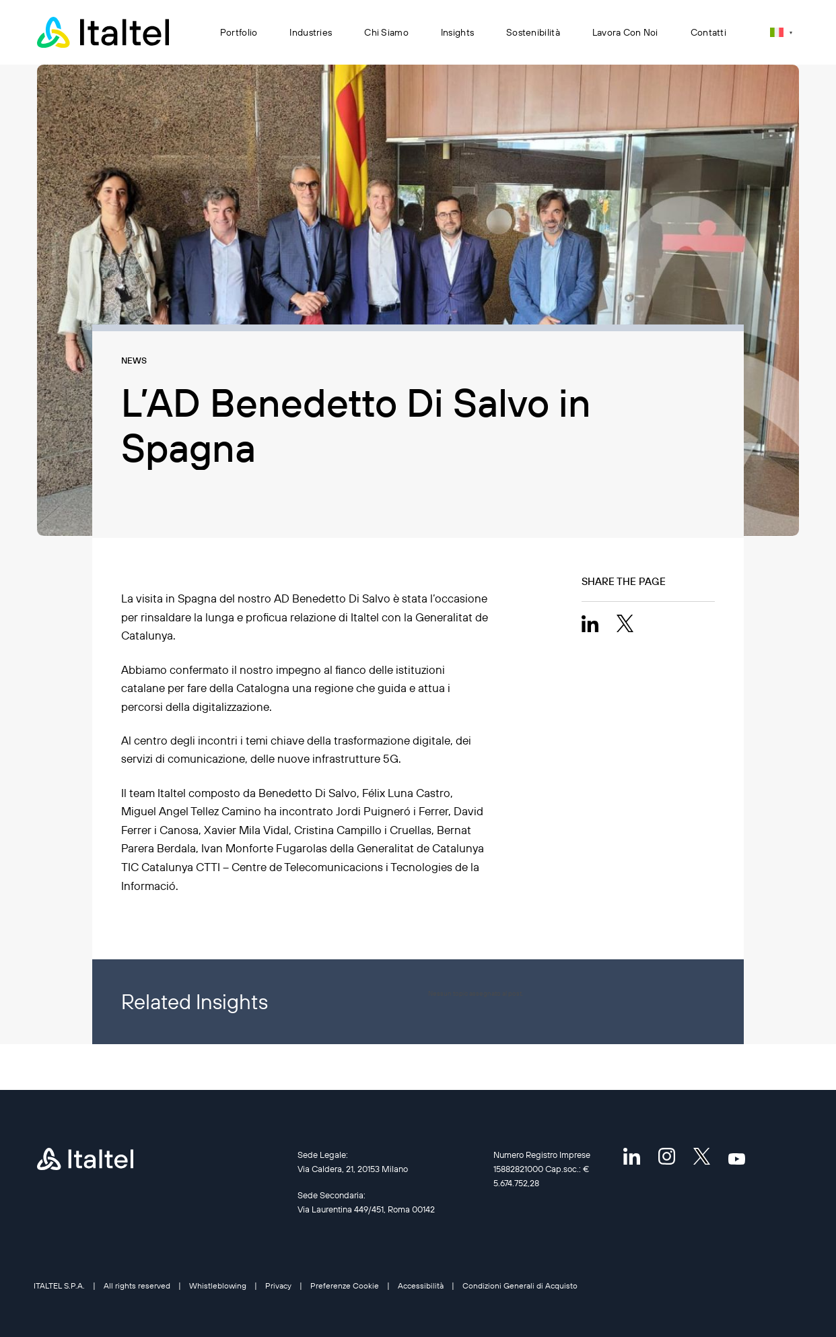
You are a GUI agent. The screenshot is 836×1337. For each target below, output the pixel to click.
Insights (457, 32)
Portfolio (239, 32)
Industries (310, 32)
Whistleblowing (217, 1285)
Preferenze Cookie (344, 1285)
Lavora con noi (625, 32)
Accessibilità (421, 1285)
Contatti (708, 32)
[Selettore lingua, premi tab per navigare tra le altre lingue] (781, 32)
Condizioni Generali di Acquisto (520, 1285)
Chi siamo (386, 32)
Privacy (278, 1285)
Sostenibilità (533, 32)
